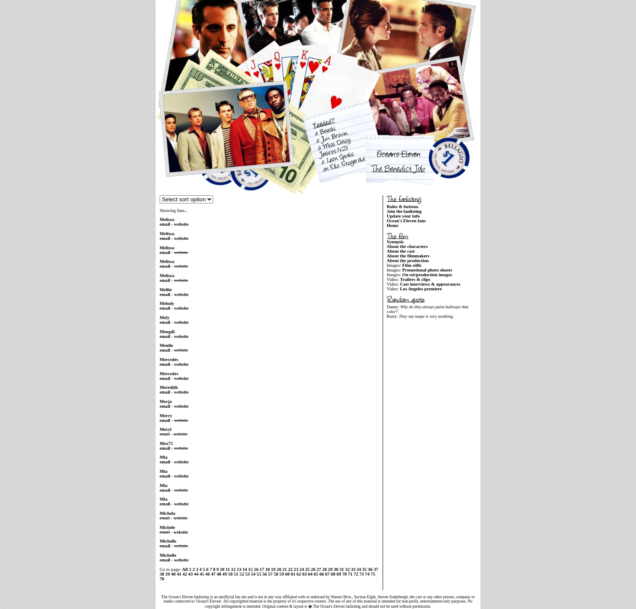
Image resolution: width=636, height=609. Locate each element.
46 (207, 574)
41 (179, 574)
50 (230, 574)
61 (293, 574)
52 (242, 574)
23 (296, 569)
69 (338, 574)
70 (344, 574)
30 (336, 569)
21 (284, 569)
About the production (407, 260)
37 (376, 569)
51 (236, 574)
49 (225, 574)
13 (239, 569)
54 (253, 574)
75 (373, 574)
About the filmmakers (407, 256)
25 (307, 569)
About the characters (407, 246)
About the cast (400, 251)
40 (173, 574)
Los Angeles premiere (421, 289)
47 (213, 574)
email (165, 224)
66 (321, 574)
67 (327, 574)
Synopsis (395, 241)
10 (222, 569)
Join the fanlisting (404, 211)
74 (367, 574)
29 (330, 569)
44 (196, 574)
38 (162, 574)
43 (190, 574)
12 (233, 569)
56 (264, 574)
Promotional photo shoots (427, 270)
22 (290, 569)
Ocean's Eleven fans (405, 220)
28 (324, 569)
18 (267, 569)
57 (270, 574)
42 (184, 574)
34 (359, 569)
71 (350, 574)
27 (319, 569)
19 (273, 569)
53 (247, 574)
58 (276, 574)
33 (353, 569)
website (181, 224)
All (185, 569)
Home (392, 225)
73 (361, 574)
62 (299, 574)
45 (201, 574)
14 (244, 569)
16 (256, 569)
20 (278, 569)
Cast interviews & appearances (430, 284)
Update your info (402, 216)
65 (316, 574)
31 (341, 569)
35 (364, 569)
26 (313, 569)
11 (228, 569)
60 (287, 574)
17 (261, 569)
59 (281, 574)
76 (162, 578)
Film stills (412, 265)
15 (250, 569)
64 (310, 574)
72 (356, 574)
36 (370, 569)
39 (167, 574)
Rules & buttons (402, 206)
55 (259, 574)
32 (347, 569)
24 (302, 569)
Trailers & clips (415, 279)
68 (333, 574)
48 (219, 574)
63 (304, 574)
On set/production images (427, 274)
